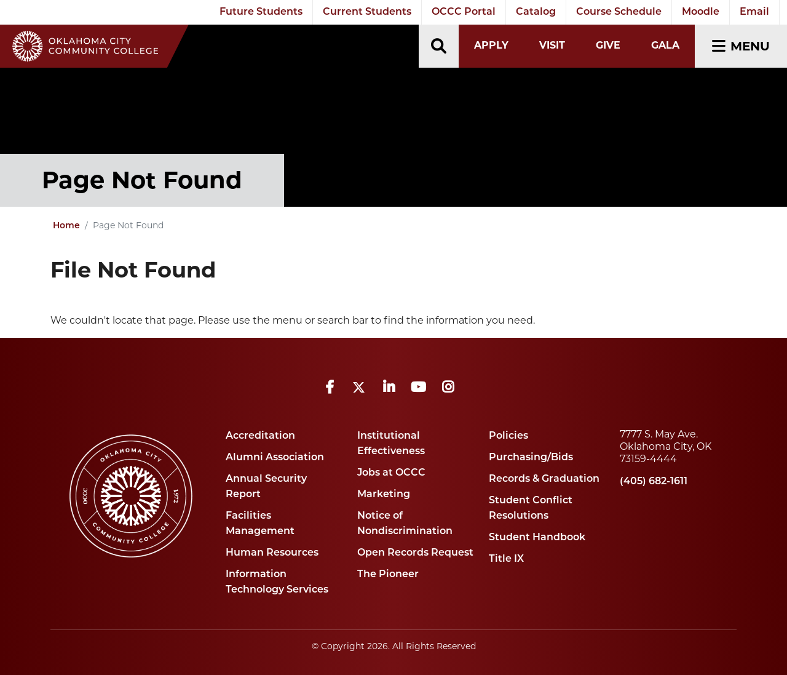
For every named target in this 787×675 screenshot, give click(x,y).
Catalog (536, 12)
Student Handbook (537, 538)
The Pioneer (388, 575)
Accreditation (260, 436)
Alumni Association (275, 458)
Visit (552, 45)
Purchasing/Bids (531, 458)
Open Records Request (415, 553)
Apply (491, 45)
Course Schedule (619, 12)
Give (608, 45)
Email (754, 12)
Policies (508, 436)
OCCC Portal (464, 12)
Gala (665, 45)
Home (66, 226)
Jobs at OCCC (391, 473)
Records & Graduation (544, 479)
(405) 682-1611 (653, 482)
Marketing (383, 495)
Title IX (506, 559)
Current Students (367, 12)
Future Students (261, 12)
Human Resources (272, 553)
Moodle (700, 12)
